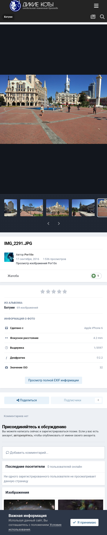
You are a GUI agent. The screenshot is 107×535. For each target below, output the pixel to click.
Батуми (9, 307)
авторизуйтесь (23, 435)
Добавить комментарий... (27, 453)
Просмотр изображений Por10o (36, 263)
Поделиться (27, 400)
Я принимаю (84, 522)
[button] (48, 223)
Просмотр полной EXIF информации (53, 380)
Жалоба (13, 276)
